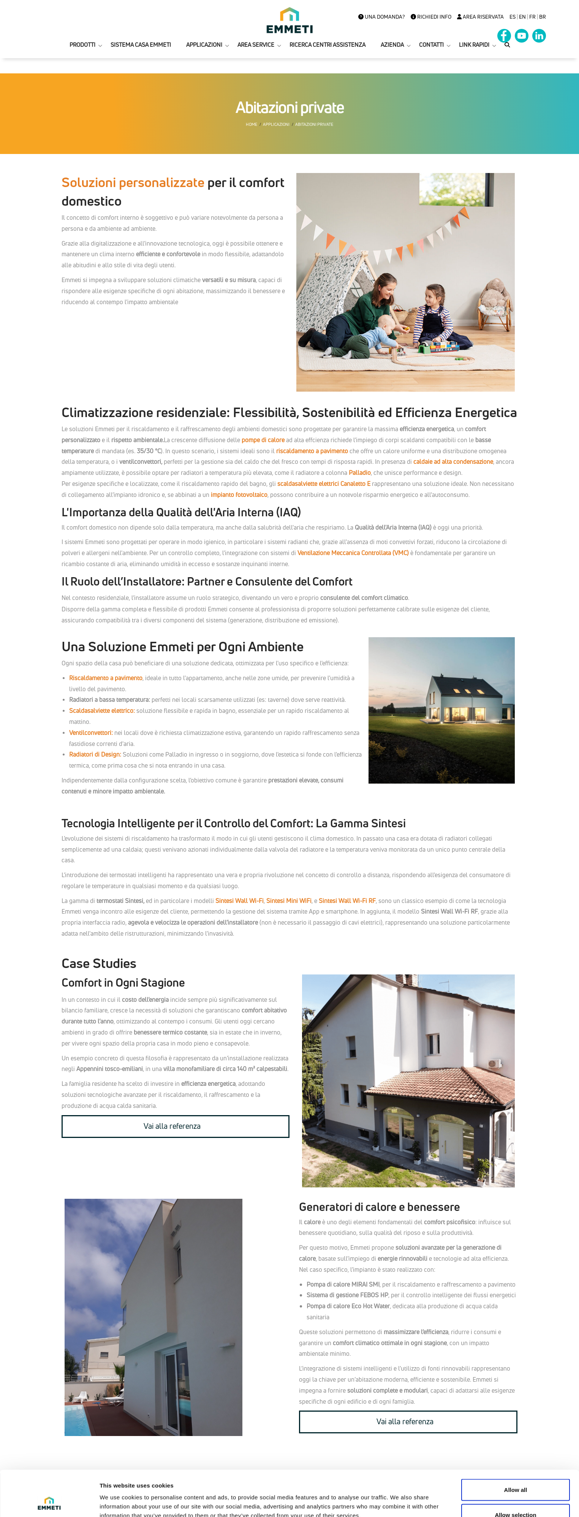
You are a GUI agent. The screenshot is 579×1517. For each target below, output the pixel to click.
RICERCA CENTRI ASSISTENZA (327, 45)
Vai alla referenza (172, 1126)
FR (532, 16)
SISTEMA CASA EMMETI (141, 45)
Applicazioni (276, 124)
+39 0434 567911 (323, 1512)
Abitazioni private (314, 124)
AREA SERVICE (255, 45)
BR (542, 16)
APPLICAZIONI (204, 45)
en (522, 16)
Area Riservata (480, 16)
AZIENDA (392, 45)
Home (251, 124)
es (512, 16)
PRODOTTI (82, 45)
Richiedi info (431, 16)
